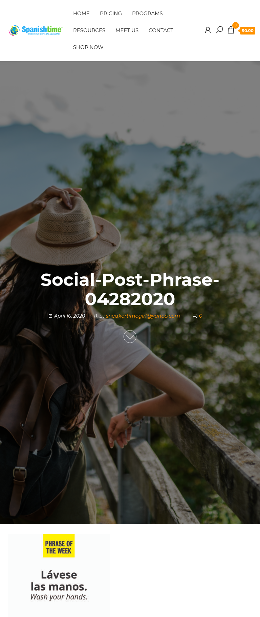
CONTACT (161, 30)
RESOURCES (89, 30)
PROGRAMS (147, 13)
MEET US (126, 30)
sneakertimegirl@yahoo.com (143, 316)
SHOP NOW (88, 47)
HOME (81, 13)
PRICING (111, 13)
